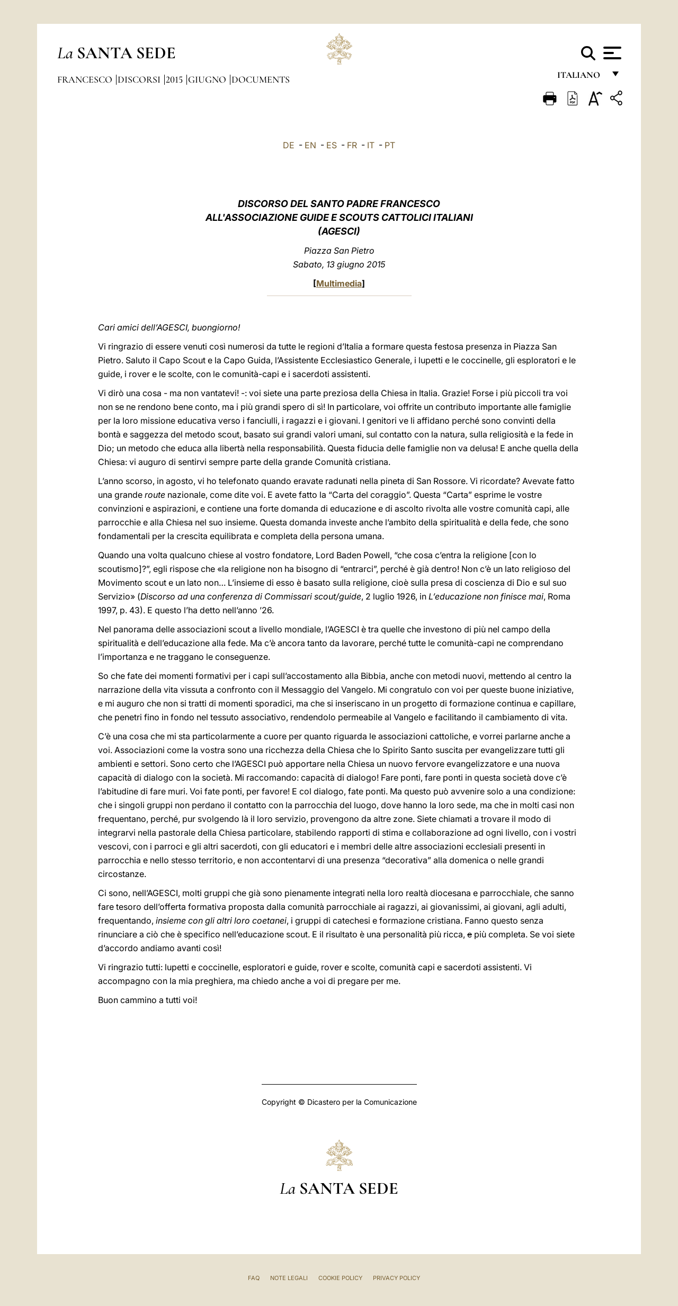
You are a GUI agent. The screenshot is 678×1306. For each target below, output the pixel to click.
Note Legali (289, 1278)
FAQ (254, 1278)
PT (390, 145)
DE (289, 145)
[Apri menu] (611, 53)
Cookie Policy (340, 1278)
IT (370, 145)
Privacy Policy (396, 1278)
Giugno (208, 79)
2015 (175, 79)
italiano (580, 78)
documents (260, 79)
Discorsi (140, 79)
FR (352, 145)
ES (331, 145)
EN (310, 145)
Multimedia (339, 283)
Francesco (85, 79)
